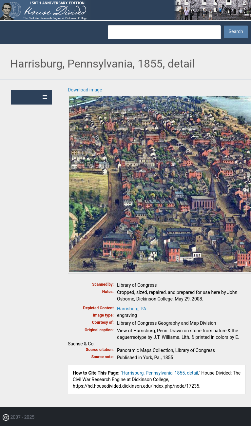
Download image (85, 89)
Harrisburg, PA (131, 308)
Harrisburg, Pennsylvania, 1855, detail (160, 373)
